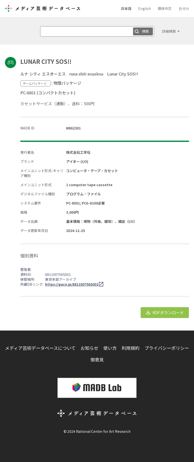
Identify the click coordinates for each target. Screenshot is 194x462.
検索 (145, 31)
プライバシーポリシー (166, 348)
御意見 (97, 359)
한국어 (184, 8)
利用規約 (130, 348)
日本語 (126, 8)
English (144, 8)
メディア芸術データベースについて (40, 348)
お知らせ (89, 348)
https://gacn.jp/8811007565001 (71, 284)
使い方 (110, 348)
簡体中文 (165, 8)
